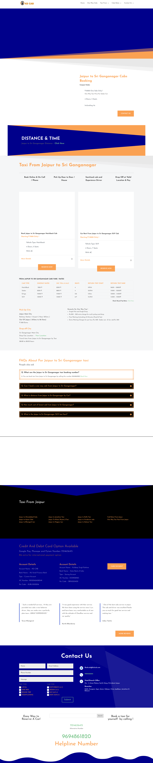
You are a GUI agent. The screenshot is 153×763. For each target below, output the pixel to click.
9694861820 (76, 736)
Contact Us (128, 3)
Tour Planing (26, 695)
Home (83, 3)
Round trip (25, 692)
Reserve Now (46, 267)
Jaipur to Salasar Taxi (85, 522)
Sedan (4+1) (53, 690)
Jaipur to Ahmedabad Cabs (28, 517)
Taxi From (103, 3)
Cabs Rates (115, 3)
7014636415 (76, 725)
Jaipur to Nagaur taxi (56, 522)
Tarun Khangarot (28, 621)
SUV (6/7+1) (52, 692)
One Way (24, 690)
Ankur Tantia (107, 621)
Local (23, 687)
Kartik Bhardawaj (68, 624)
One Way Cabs (92, 3)
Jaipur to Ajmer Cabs (26, 519)
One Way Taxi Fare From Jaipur (117, 519)
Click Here (59, 143)
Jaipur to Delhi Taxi (84, 517)
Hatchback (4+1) (55, 687)
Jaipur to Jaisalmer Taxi (56, 517)
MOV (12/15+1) (53, 695)
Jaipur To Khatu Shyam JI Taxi (59, 519)
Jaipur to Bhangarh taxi (27, 522)
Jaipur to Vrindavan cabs (86, 519)
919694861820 (89, 674)
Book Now (84, 376)
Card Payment (117, 566)
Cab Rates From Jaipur (115, 517)
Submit (67, 700)
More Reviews (124, 633)
